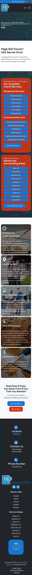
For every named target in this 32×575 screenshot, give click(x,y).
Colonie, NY (16, 182)
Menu (27, 8)
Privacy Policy (16, 568)
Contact (16, 496)
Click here (23, 59)
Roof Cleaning (16, 110)
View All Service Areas (14, 206)
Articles (16, 502)
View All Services (12, 146)
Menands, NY (16, 200)
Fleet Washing (16, 129)
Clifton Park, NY (16, 179)
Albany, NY (16, 168)
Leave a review (17, 451)
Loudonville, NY (16, 196)
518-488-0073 (19, 2)
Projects (16, 504)
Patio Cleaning (16, 103)
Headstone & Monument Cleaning (16, 136)
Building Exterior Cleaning (16, 125)
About (16, 499)
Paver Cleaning (16, 106)
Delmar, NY (16, 186)
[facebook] (26, 1)
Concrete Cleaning (16, 96)
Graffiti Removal (16, 132)
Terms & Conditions (16, 570)
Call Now (16, 409)
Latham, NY (16, 193)
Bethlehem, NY (16, 175)
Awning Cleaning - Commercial (16, 122)
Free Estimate (16, 404)
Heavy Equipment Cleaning (16, 140)
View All (16, 536)
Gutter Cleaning (16, 99)
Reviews (16, 507)
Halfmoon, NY (16, 189)
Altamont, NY (16, 172)
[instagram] (29, 1)
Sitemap (17, 573)
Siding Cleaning (16, 113)
